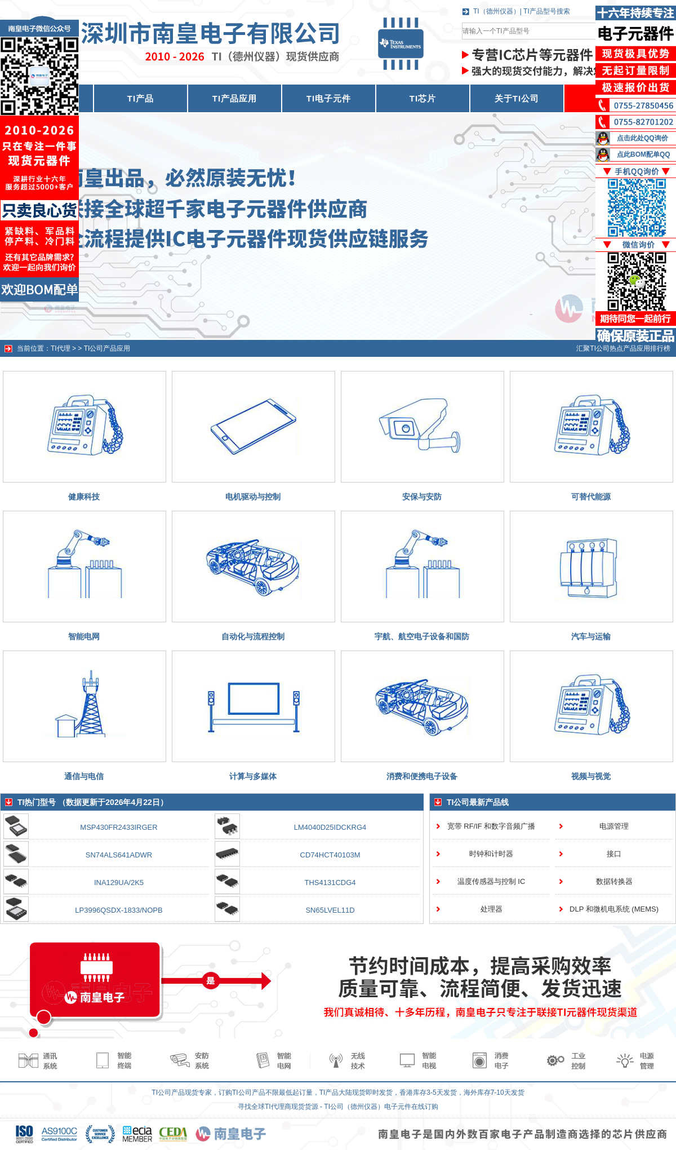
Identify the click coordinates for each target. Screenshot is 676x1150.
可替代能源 (591, 496)
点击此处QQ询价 (642, 138)
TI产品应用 (234, 98)
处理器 (491, 909)
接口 (614, 854)
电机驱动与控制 (253, 496)
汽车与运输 (591, 636)
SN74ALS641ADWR (119, 855)
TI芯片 (423, 98)
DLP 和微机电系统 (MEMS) (614, 909)
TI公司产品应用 (107, 348)
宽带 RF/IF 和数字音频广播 (491, 826)
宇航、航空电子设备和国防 (422, 636)
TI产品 (140, 98)
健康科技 (84, 496)
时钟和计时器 (491, 854)
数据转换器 (614, 881)
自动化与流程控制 (252, 636)
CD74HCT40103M (330, 855)
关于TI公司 (517, 98)
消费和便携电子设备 (421, 776)
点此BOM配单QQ (643, 154)
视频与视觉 (591, 776)
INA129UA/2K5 (119, 882)
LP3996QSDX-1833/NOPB (118, 910)
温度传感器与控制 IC (491, 881)
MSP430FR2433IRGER (118, 827)
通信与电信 (84, 776)
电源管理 (614, 826)
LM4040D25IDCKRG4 (330, 827)
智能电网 (84, 636)
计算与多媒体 (253, 776)
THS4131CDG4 (329, 882)
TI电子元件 (328, 98)
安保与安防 (422, 496)
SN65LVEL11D (329, 910)
